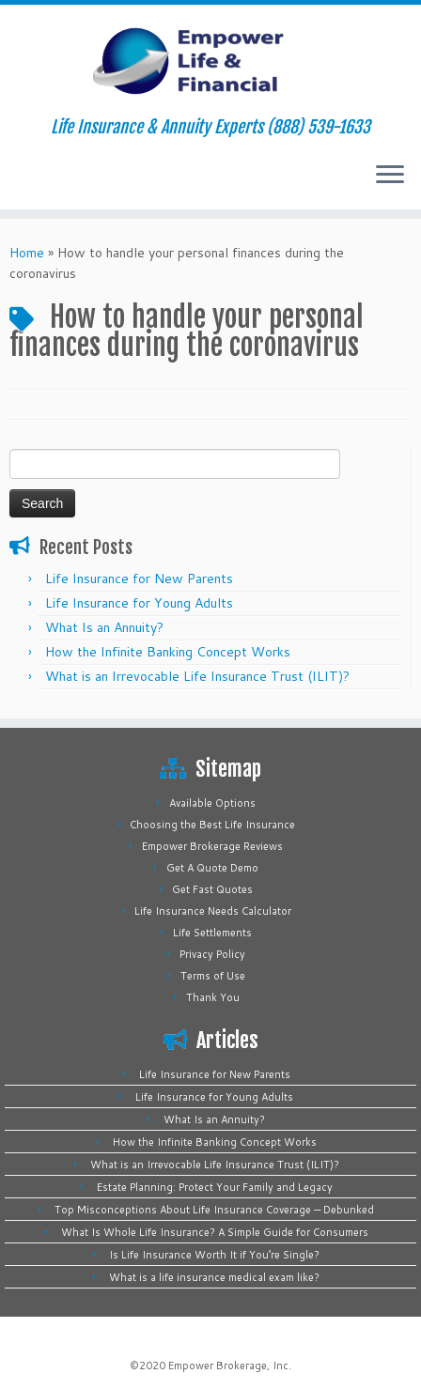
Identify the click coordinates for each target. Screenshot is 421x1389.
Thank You (213, 997)
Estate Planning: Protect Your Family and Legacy (215, 1187)
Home (26, 252)
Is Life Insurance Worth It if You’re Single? (214, 1254)
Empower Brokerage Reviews (212, 846)
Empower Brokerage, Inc (228, 1365)
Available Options (212, 802)
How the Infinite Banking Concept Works (167, 651)
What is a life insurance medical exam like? (214, 1277)
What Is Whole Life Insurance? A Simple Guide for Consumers (214, 1232)
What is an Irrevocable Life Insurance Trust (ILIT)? (197, 676)
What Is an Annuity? (104, 627)
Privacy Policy (212, 954)
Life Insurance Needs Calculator (212, 910)
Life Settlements (212, 932)
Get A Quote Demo (212, 867)
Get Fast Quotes (212, 889)
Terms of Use (212, 975)
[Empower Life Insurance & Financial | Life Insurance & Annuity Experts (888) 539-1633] (210, 61)
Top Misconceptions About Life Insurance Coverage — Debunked (214, 1209)
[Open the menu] (390, 176)
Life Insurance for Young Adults (139, 603)
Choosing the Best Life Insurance (212, 824)
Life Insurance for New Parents (139, 578)
